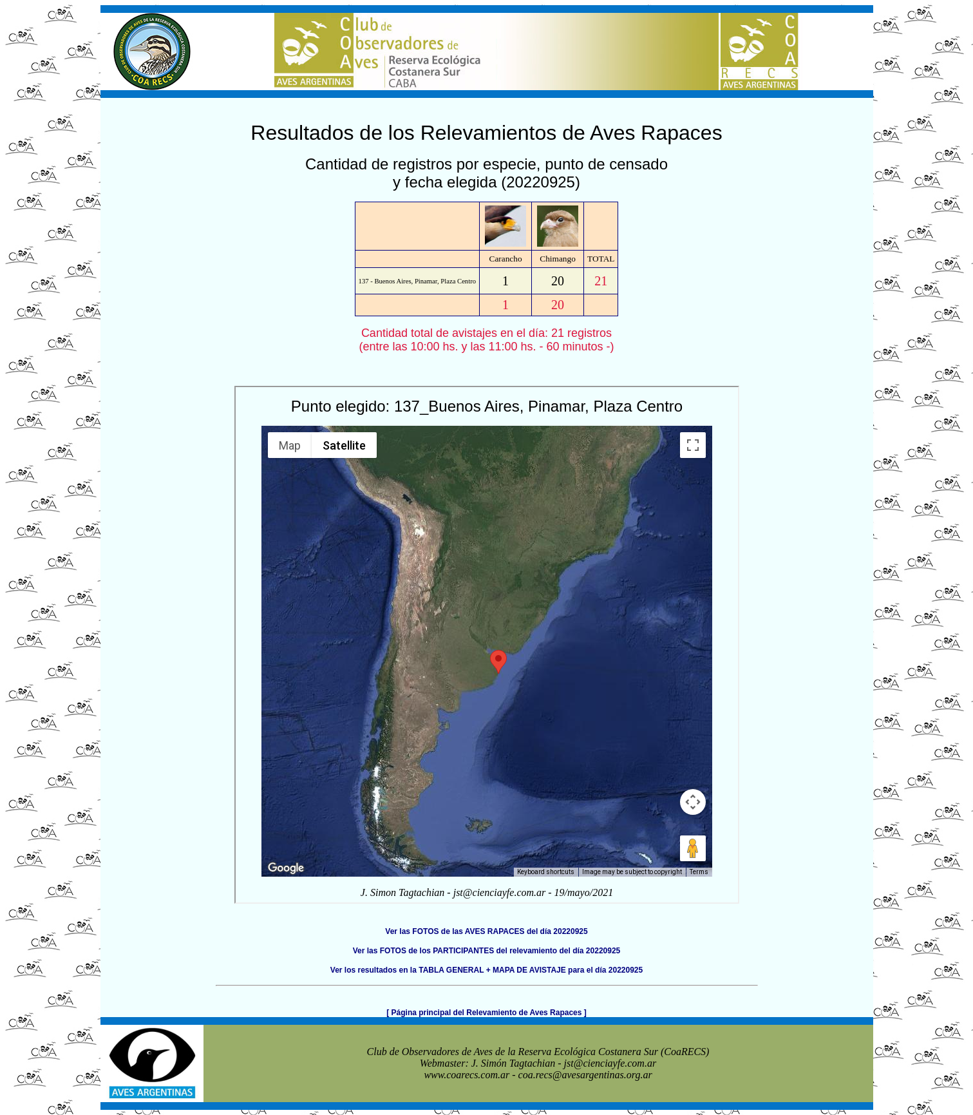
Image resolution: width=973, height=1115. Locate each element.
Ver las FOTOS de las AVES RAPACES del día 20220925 (486, 931)
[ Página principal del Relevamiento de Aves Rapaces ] (486, 1012)
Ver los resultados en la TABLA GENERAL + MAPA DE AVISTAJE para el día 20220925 (486, 970)
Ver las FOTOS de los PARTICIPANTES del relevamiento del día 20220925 (487, 950)
